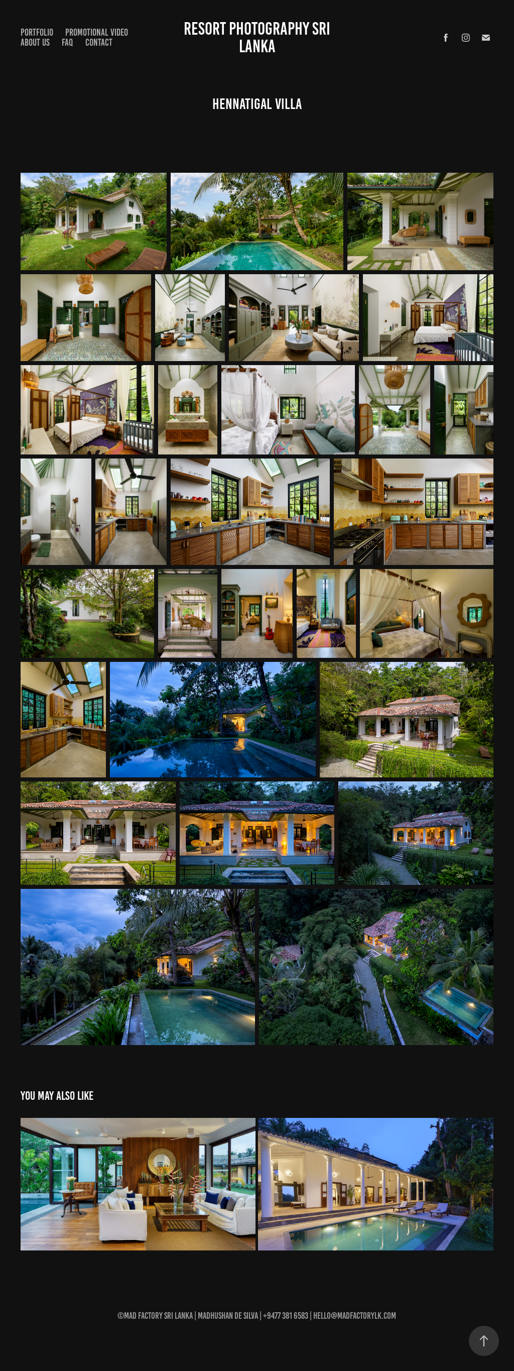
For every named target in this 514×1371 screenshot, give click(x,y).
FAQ (67, 42)
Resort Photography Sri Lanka (259, 37)
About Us (35, 42)
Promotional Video (96, 32)
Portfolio (37, 32)
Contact (98, 42)
